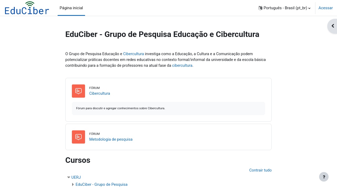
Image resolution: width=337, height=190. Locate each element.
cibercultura (185, 65)
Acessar (326, 8)
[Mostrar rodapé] (324, 177)
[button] (284, 8)
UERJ (76, 177)
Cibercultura (135, 53)
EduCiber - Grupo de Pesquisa (101, 185)
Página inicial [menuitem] (71, 8)
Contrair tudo (260, 170)
